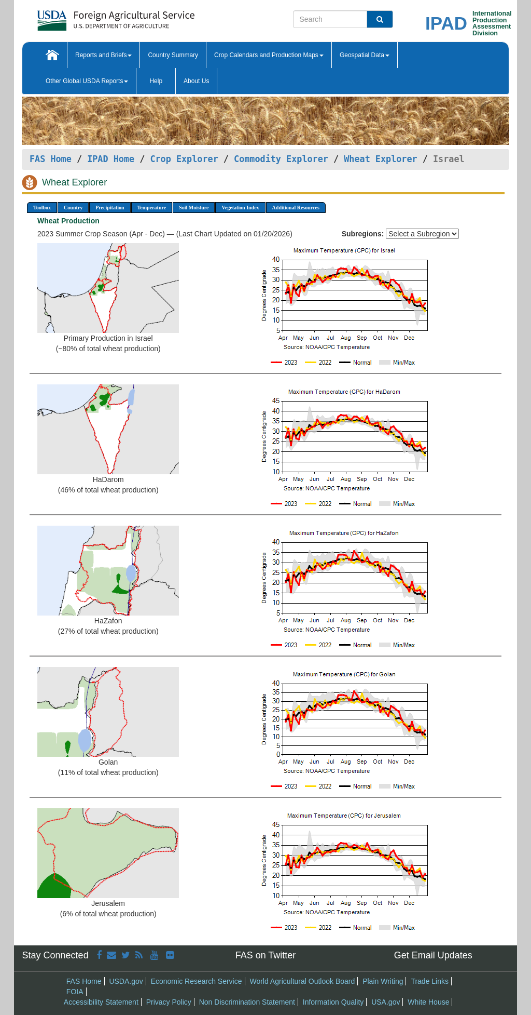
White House (428, 1002)
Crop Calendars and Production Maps (269, 55)
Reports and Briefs (103, 55)
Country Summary (173, 55)
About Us (196, 81)
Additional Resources (295, 207)
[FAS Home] (90, 16)
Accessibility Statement (101, 1002)
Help (155, 81)
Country (73, 207)
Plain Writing (382, 981)
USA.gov (385, 1002)
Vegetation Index (240, 207)
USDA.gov (126, 981)
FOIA (74, 991)
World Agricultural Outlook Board (302, 981)
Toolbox (42, 207)
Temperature (151, 207)
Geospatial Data (364, 55)
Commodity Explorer (281, 159)
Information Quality (333, 1002)
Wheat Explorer (380, 159)
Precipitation (109, 207)
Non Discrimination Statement (247, 1002)
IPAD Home (110, 159)
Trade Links (430, 981)
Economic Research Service (196, 981)
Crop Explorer (184, 159)
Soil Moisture (193, 207)
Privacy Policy (168, 1002)
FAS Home (51, 159)
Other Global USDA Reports (87, 81)
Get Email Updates (433, 955)
